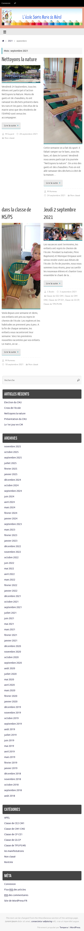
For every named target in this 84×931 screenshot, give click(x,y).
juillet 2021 (10, 612)
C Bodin (50, 291)
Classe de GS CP (72, 300)
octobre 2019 (11, 718)
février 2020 (10, 696)
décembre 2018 (12, 773)
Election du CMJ (13, 402)
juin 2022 (9, 563)
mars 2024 (9, 507)
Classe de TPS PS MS (53, 304)
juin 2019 (9, 740)
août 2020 (9, 668)
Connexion (6, 3)
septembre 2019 (13, 723)
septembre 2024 (13, 491)
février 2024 (10, 513)
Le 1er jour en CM (13, 424)
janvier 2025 (10, 474)
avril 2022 (9, 574)
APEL (7, 817)
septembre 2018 (13, 790)
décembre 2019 (12, 707)
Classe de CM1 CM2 (14, 828)
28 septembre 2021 (28, 134)
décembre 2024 (12, 479)
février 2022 (10, 585)
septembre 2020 (13, 662)
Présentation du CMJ (15, 419)
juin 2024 (9, 496)
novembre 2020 (12, 651)
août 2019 (9, 729)
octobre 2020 (11, 657)
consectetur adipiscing (41, 921)
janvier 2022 (10, 590)
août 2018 (9, 795)
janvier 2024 (10, 518)
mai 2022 (9, 568)
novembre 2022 (12, 552)
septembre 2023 (13, 524)
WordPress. (75, 927)
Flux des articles (15, 889)
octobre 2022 (11, 557)
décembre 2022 (12, 546)
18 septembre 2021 (14, 364)
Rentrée (8, 862)
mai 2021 (9, 624)
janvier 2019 (10, 768)
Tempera (64, 927)
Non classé (10, 138)
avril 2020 (9, 685)
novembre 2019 (12, 712)
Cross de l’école (12, 408)
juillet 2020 (10, 674)
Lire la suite (11, 125)
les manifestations (14, 851)
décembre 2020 (12, 646)
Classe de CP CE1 (56, 300)
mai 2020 (9, 679)
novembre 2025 (12, 446)
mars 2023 (9, 529)
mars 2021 (9, 629)
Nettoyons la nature (19, 59)
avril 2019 (9, 751)
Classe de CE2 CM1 (55, 296)
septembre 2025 (13, 457)
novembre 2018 (12, 779)
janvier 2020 (10, 701)
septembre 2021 (13, 607)
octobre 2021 (11, 601)
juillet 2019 (10, 735)
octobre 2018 (11, 784)
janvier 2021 (10, 640)
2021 (10, 41)
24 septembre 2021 (56, 195)
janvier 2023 (10, 540)
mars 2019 (9, 757)
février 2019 (10, 762)
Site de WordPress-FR (15, 900)
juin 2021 (9, 618)
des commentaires (16, 895)
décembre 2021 (12, 596)
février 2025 (10, 468)
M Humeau (52, 191)
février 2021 (10, 635)
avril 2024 (9, 502)
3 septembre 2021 (68, 291)
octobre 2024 (11, 485)
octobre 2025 (11, 452)
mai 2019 (9, 746)
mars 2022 (9, 579)
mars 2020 (9, 690)
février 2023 (10, 535)
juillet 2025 (10, 463)
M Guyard (9, 134)
